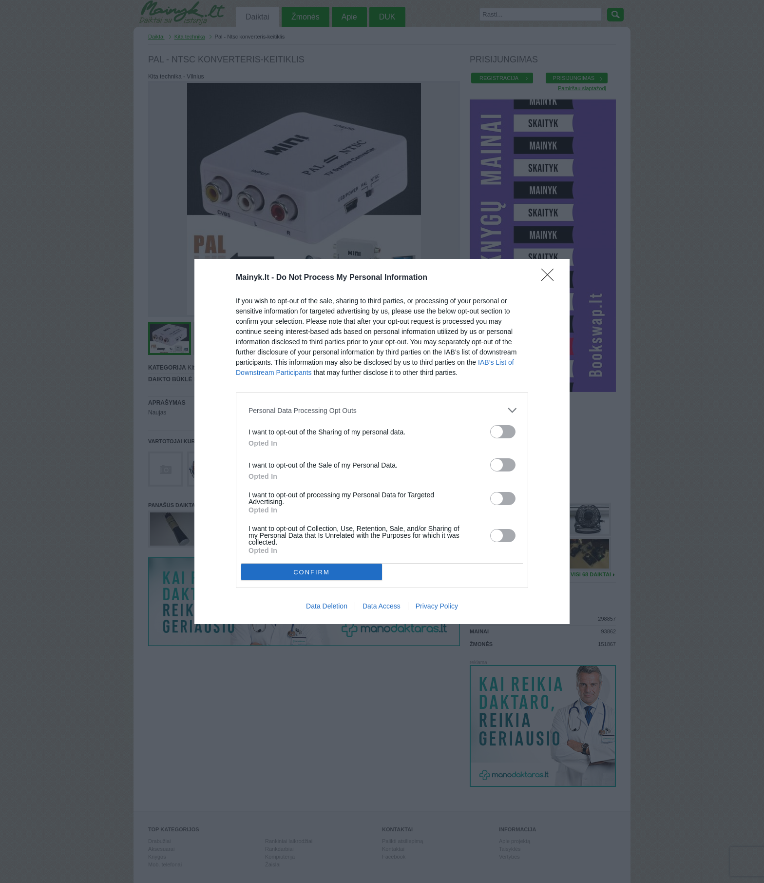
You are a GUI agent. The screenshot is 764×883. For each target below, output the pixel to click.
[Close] (550, 278)
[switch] (503, 431)
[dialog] (382, 441)
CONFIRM (311, 572)
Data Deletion (326, 606)
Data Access (382, 606)
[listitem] (382, 410)
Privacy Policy (437, 606)
